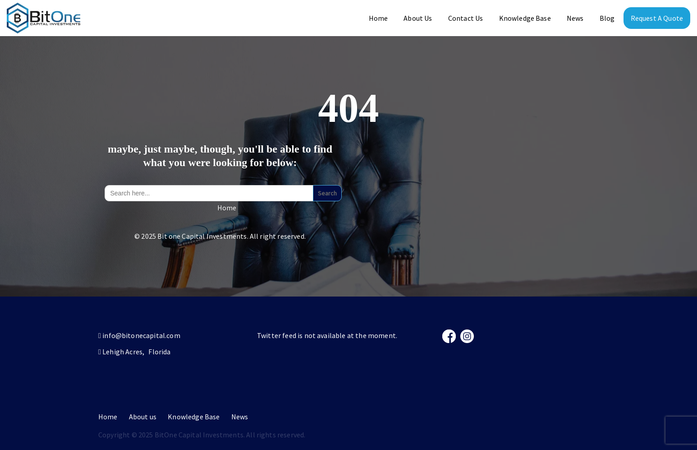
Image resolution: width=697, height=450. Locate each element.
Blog (607, 18)
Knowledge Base (525, 18)
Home (378, 18)
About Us (418, 18)
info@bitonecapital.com (141, 335)
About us (142, 416)
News (575, 18)
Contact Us (465, 18)
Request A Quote (657, 18)
